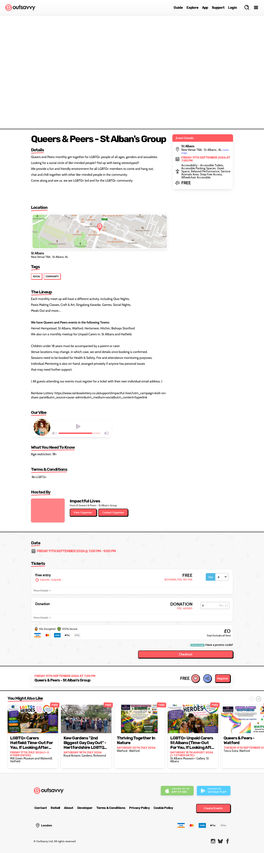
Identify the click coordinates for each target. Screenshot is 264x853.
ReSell (55, 808)
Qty (210, 577)
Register (222, 678)
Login (232, 8)
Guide (178, 8)
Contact (40, 808)
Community (52, 276)
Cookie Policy (163, 808)
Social (36, 276)
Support (218, 8)
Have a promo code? (211, 644)
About (68, 808)
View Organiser (83, 512)
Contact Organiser (113, 512)
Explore (192, 8)
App (205, 8)
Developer (85, 808)
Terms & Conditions (110, 808)
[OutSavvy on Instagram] (213, 841)
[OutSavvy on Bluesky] (220, 841)
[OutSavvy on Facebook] (227, 841)
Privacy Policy (139, 808)
